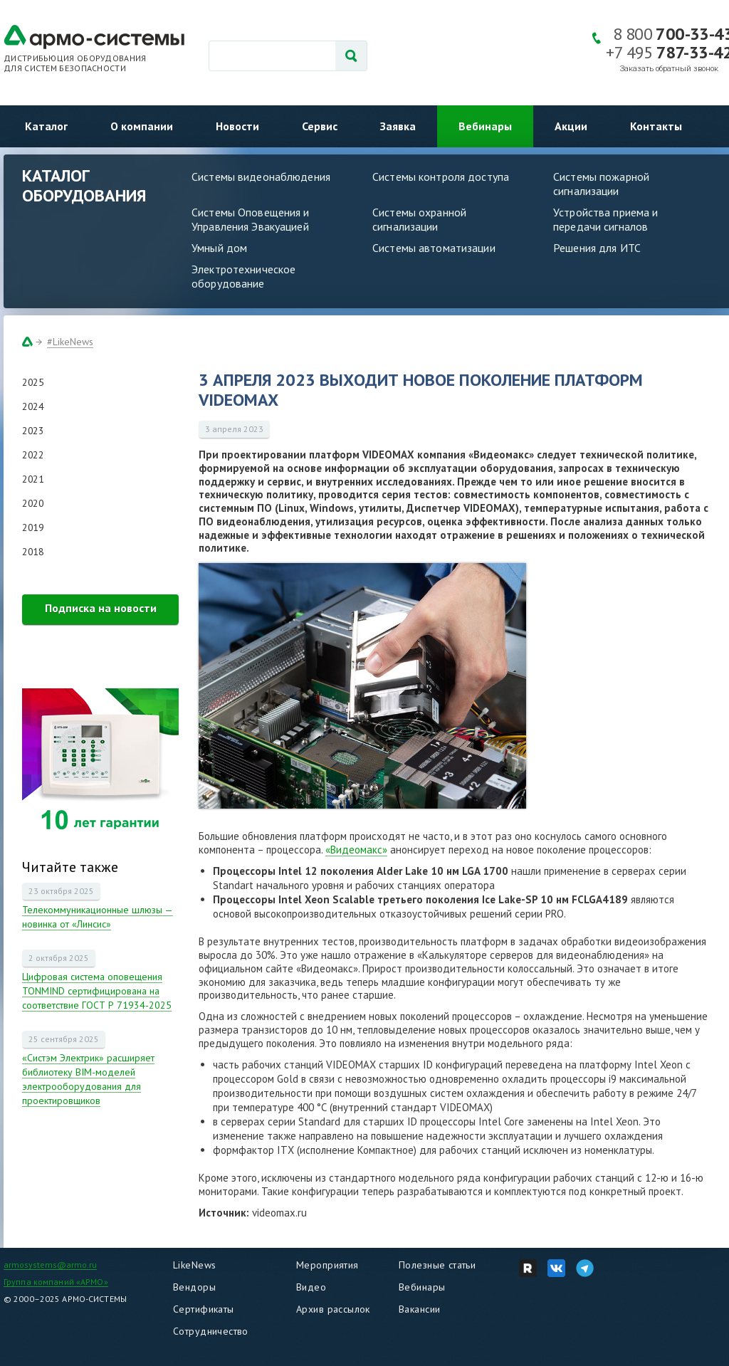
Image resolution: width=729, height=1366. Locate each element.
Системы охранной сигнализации (419, 219)
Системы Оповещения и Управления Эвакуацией (251, 219)
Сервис (319, 126)
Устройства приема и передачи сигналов (605, 219)
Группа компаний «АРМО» (56, 1281)
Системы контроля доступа (440, 176)
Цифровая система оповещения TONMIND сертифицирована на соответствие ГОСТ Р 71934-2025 (97, 991)
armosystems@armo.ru (50, 1264)
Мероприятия (327, 1265)
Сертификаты (203, 1309)
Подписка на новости (101, 608)
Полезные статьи (437, 1265)
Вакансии (419, 1309)
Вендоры (194, 1287)
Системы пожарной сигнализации (601, 183)
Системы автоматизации (433, 248)
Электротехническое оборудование (243, 276)
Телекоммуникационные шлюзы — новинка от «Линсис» (97, 916)
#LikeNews (70, 341)
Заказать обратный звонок (669, 68)
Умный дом (219, 248)
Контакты (656, 126)
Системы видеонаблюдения (261, 176)
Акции (571, 126)
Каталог (46, 126)
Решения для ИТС (597, 248)
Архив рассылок (333, 1309)
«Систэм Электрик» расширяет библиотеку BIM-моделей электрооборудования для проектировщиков (88, 1079)
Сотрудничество (210, 1331)
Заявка (398, 126)
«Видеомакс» (356, 849)
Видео (311, 1287)
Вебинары (485, 126)
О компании (141, 126)
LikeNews (194, 1265)
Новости (237, 126)
